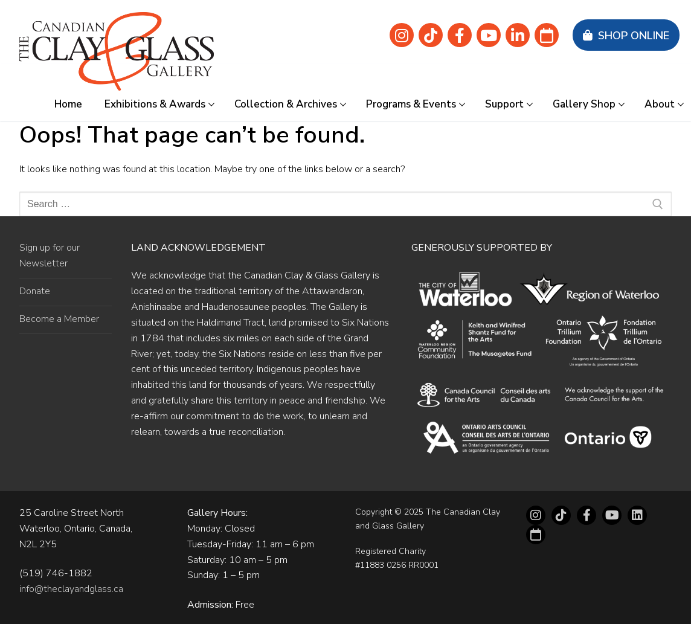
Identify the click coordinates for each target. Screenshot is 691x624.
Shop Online (626, 35)
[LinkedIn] (637, 515)
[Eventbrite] (547, 35)
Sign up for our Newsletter (49, 255)
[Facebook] (460, 35)
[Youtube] (489, 35)
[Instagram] (402, 35)
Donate (34, 291)
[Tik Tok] (431, 35)
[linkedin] (518, 35)
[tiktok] (561, 515)
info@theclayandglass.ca (71, 589)
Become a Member (59, 319)
